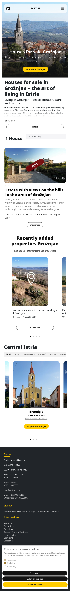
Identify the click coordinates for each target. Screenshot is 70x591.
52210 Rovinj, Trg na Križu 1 (16, 469)
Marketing (11, 566)
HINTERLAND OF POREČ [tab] (35, 354)
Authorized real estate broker (17, 511)
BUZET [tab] (17, 354)
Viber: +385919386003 (14, 495)
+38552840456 (10, 482)
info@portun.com (12, 490)
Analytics (11, 563)
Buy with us (9, 529)
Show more (10, 120)
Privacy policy (55, 555)
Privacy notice (10, 535)
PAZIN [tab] (53, 354)
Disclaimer (8, 540)
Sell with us (9, 526)
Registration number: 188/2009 (45, 511)
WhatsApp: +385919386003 (16, 498)
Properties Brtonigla (36, 426)
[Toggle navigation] (62, 8)
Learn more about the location (36, 419)
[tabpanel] (35, 400)
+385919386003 (11, 485)
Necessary (11, 560)
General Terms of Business (16, 532)
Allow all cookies (35, 579)
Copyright (8, 538)
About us (8, 523)
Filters (35, 126)
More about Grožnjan (35, 69)
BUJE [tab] (8, 354)
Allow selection (35, 584)
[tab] (30, 336)
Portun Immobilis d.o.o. (14, 460)
